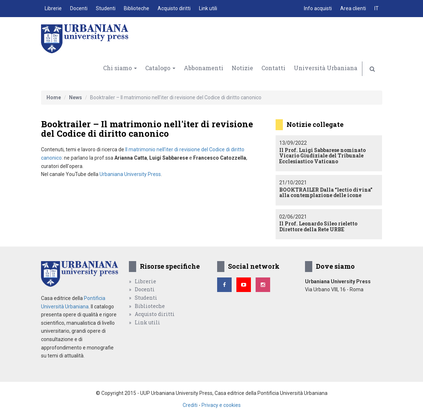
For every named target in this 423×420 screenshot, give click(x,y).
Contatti (273, 68)
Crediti (190, 405)
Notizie (242, 68)
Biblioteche (136, 8)
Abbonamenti (203, 68)
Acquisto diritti (174, 8)
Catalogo (160, 68)
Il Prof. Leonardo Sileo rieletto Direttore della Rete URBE (318, 226)
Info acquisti (318, 8)
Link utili (208, 8)
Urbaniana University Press (130, 174)
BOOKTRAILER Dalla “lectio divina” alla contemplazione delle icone (326, 192)
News (75, 97)
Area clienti (353, 8)
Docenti (79, 8)
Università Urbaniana (325, 68)
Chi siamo (120, 68)
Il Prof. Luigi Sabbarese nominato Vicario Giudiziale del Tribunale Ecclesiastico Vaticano (322, 156)
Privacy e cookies (221, 405)
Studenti (105, 8)
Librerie (53, 8)
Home (53, 97)
